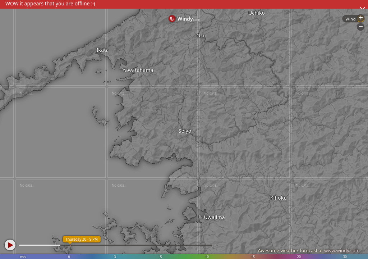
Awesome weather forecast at (309, 250)
